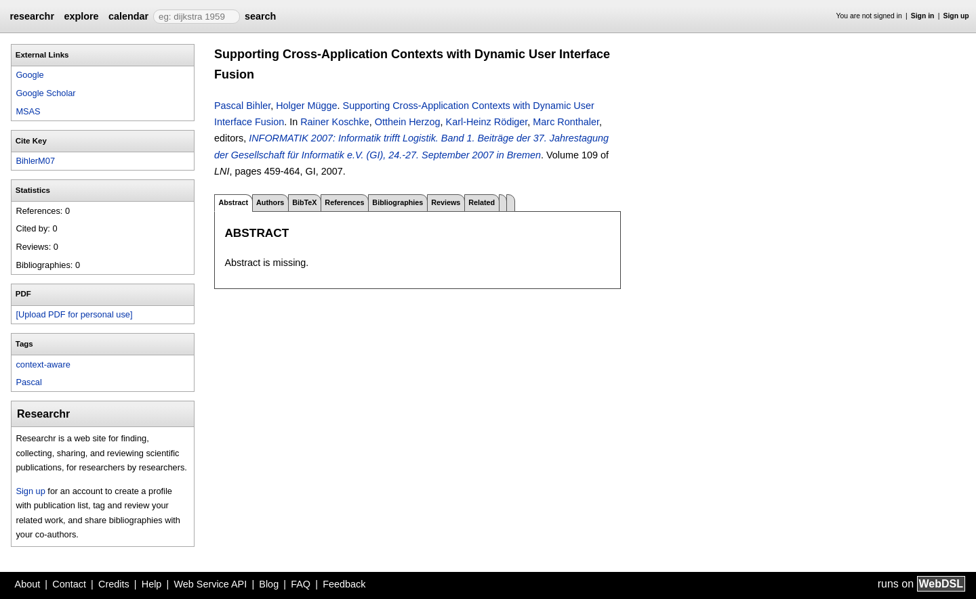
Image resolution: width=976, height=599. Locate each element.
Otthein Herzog (408, 121)
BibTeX (304, 202)
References (344, 202)
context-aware (43, 364)
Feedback (344, 584)
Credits (113, 584)
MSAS (28, 111)
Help (152, 584)
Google (29, 75)
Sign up (956, 16)
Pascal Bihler (242, 105)
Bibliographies (397, 202)
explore (81, 16)
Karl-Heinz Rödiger (487, 121)
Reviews (445, 202)
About (28, 584)
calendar (128, 16)
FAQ (300, 584)
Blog (269, 584)
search (260, 16)
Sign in (923, 16)
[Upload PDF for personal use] (74, 314)
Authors (270, 202)
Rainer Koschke (334, 121)
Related (481, 202)
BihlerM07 (35, 161)
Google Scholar (45, 93)
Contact (69, 584)
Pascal (28, 382)
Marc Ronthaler (566, 121)
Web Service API (210, 584)
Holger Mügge (306, 105)
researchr (31, 16)
